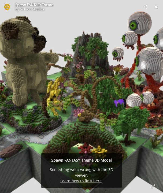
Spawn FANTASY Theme (34, 4)
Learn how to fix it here (81, 180)
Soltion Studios (32, 9)
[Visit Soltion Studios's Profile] (7, 7)
